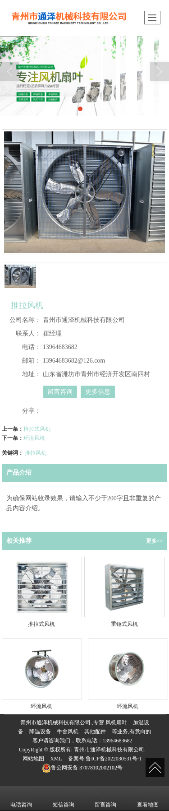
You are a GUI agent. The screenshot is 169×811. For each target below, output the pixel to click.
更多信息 (97, 391)
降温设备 (40, 731)
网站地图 (33, 758)
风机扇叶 (116, 722)
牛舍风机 (67, 731)
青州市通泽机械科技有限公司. (110, 749)
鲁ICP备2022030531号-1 (114, 758)
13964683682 (117, 740)
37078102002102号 (82, 767)
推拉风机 (35, 453)
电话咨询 (21, 798)
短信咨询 (63, 798)
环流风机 (34, 438)
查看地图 (148, 798)
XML (56, 758)
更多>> (154, 541)
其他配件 (95, 731)
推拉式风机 (36, 429)
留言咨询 (60, 391)
